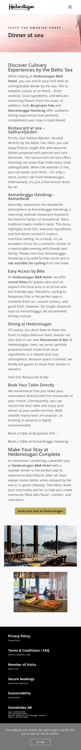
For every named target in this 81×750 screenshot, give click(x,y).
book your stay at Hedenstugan (40, 511)
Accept (41, 742)
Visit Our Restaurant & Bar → (30, 377)
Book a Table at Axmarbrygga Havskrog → (40, 441)
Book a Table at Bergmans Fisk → (33, 433)
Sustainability (14, 697)
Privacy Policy (14, 640)
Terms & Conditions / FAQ (19, 654)
